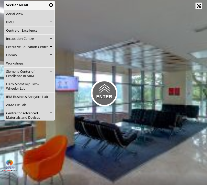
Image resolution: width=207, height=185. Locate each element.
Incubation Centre (20, 38)
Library (11, 55)
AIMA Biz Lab (16, 105)
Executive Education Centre (27, 46)
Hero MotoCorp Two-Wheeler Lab (22, 86)
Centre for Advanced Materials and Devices (23, 115)
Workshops (15, 63)
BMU (10, 22)
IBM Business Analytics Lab (27, 96)
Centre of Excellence (22, 30)
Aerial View (14, 14)
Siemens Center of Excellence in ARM (20, 73)
